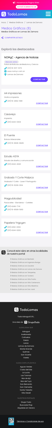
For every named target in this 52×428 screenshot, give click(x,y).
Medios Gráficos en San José (22, 289)
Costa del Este (26, 369)
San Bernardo (26, 384)
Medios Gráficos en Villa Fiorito (23, 279)
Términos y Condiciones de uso (30, 421)
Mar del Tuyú (26, 381)
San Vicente (26, 355)
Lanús (26, 343)
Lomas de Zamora (34, 22)
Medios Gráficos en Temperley (22, 272)
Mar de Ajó (26, 378)
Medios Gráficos (16, 22)
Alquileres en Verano (26, 408)
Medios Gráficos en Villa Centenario (25, 282)
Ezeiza (26, 340)
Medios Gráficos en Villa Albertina (24, 286)
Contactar (39, 79)
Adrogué (26, 331)
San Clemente (26, 387)
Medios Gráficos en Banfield (22, 259)
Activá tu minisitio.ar (26, 7)
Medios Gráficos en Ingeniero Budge (25, 262)
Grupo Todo (26, 402)
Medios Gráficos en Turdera (22, 276)
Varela (26, 357)
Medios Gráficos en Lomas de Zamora (26, 269)
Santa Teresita (26, 390)
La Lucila (26, 372)
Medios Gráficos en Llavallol (22, 266)
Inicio (3, 22)
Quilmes (26, 352)
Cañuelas (26, 337)
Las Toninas (26, 375)
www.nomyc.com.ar (14, 71)
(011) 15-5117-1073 (13, 68)
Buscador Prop (26, 405)
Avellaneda (26, 334)
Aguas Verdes (26, 367)
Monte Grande (26, 349)
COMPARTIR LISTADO (12, 37)
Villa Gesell (26, 393)
